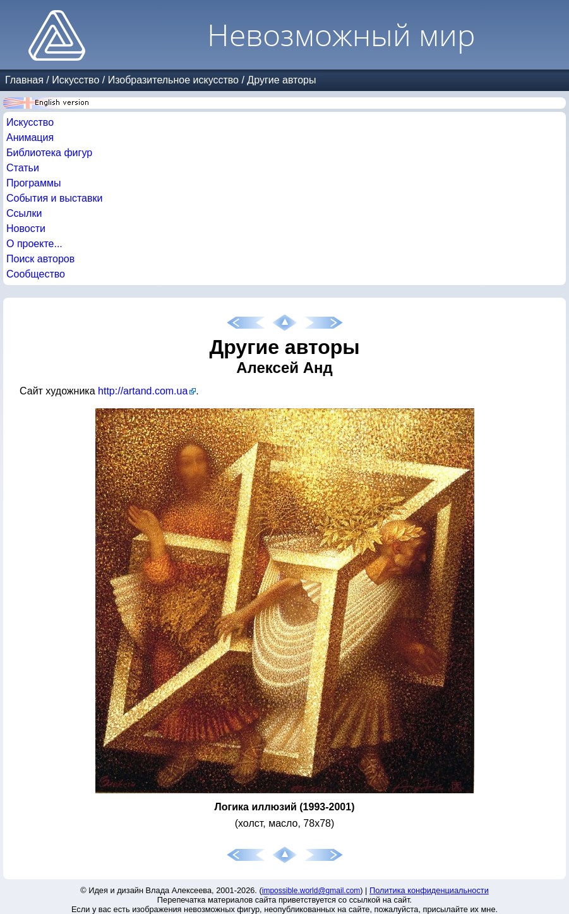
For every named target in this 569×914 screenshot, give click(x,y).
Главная (24, 80)
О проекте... (34, 243)
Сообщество (35, 274)
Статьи (22, 167)
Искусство (75, 80)
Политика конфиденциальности (429, 890)
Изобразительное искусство (173, 80)
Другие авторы (281, 80)
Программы (33, 183)
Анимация (30, 137)
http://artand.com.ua (143, 391)
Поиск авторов (40, 258)
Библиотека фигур (49, 152)
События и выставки (54, 198)
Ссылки (24, 213)
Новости (25, 228)
